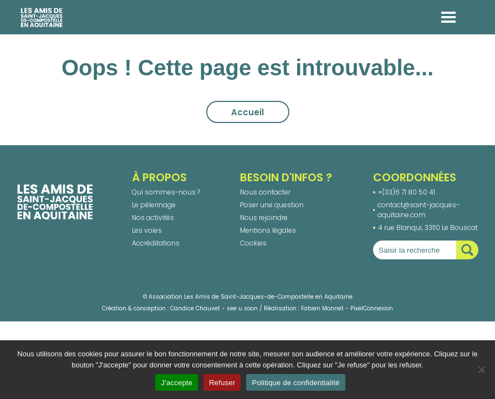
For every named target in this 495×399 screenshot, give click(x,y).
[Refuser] (481, 369)
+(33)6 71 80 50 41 (406, 192)
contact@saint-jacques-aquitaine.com (418, 209)
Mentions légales (268, 230)
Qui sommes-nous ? (166, 192)
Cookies (253, 243)
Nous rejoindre (264, 217)
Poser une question (272, 204)
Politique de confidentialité (295, 382)
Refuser (222, 382)
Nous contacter (265, 192)
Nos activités (153, 217)
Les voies (147, 230)
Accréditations (156, 243)
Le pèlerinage (154, 204)
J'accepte (176, 382)
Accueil (247, 112)
